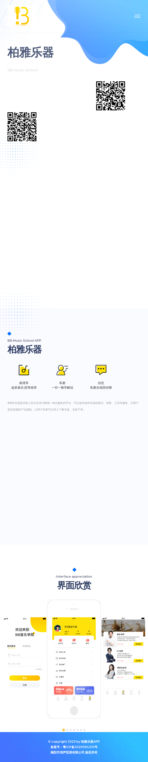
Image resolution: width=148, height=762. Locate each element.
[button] (63, 730)
